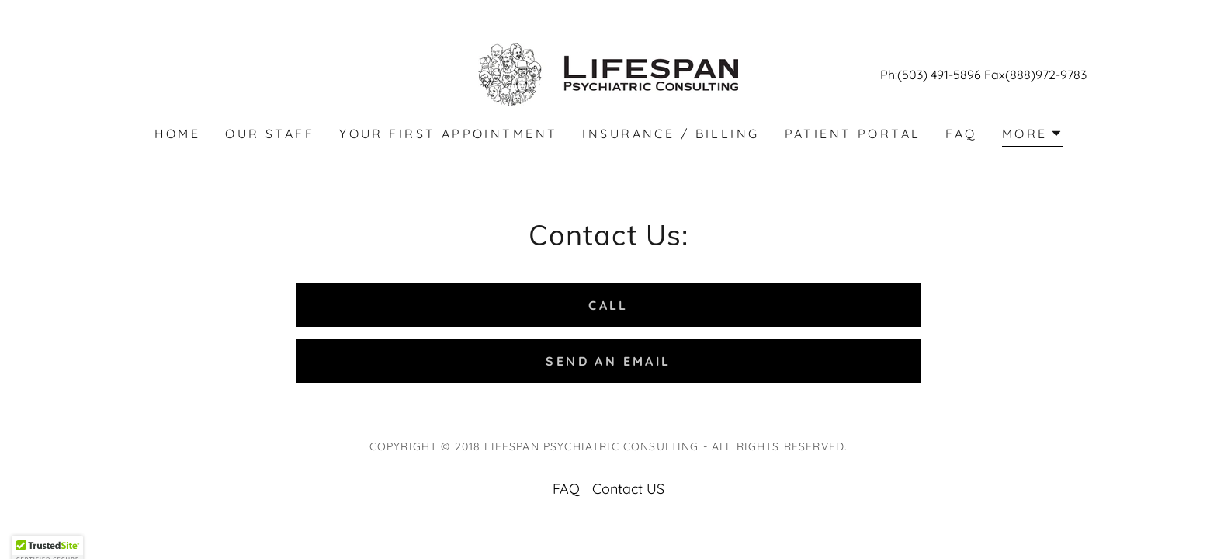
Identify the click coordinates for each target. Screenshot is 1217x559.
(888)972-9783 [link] (1046, 74)
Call (608, 305)
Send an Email (608, 361)
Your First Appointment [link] (448, 133)
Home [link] (177, 133)
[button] (1032, 135)
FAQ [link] (960, 133)
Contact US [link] (628, 489)
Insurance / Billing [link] (670, 133)
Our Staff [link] (269, 133)
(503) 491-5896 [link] (939, 74)
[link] (608, 73)
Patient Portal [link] (853, 133)
